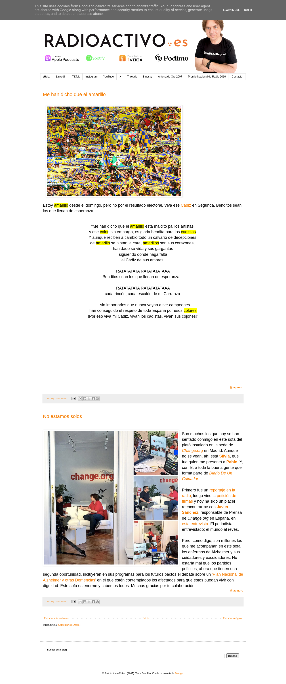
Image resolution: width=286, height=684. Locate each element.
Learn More (231, 10)
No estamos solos (62, 416)
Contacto (237, 76)
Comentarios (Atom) (69, 624)
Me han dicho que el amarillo (74, 94)
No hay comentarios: (57, 398)
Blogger (179, 673)
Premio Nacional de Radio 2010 (207, 76)
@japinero (236, 387)
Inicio (146, 618)
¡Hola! (46, 76)
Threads (132, 76)
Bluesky (147, 76)
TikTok (76, 76)
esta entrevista (195, 524)
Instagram (91, 76)
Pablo (231, 462)
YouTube (108, 76)
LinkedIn (61, 76)
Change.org (192, 450)
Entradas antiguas (232, 618)
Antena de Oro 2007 (170, 76)
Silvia (224, 456)
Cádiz (186, 205)
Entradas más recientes (56, 618)
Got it (248, 10)
